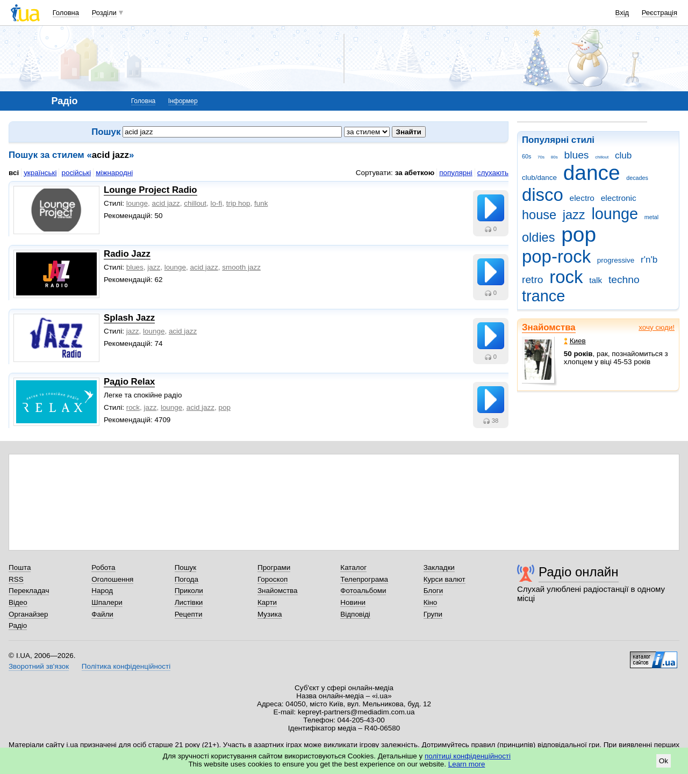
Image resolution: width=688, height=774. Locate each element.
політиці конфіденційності (468, 756)
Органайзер (28, 614)
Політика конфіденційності (126, 666)
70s (541, 157)
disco (542, 195)
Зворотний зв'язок (39, 666)
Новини (353, 602)
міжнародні (114, 173)
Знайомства (549, 327)
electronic (618, 197)
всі (14, 173)
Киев (575, 341)
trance (543, 296)
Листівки (189, 602)
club (623, 155)
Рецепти (189, 614)
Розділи (104, 13)
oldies (538, 237)
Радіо (18, 625)
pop (578, 234)
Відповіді (355, 614)
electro (582, 197)
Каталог (353, 567)
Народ (102, 591)
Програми (273, 567)
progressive (615, 260)
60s (526, 156)
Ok (663, 761)
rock (566, 277)
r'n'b (649, 260)
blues (576, 155)
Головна (66, 13)
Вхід (622, 13)
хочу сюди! (657, 327)
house (539, 215)
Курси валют (444, 579)
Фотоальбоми (363, 591)
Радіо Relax (129, 382)
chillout (601, 157)
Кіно (431, 602)
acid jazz (166, 203)
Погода (186, 579)
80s (554, 157)
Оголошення (112, 579)
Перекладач (29, 591)
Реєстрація (659, 13)
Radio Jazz (127, 254)
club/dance (539, 177)
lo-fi (217, 203)
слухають (492, 173)
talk (595, 280)
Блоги (433, 591)
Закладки (439, 567)
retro (532, 279)
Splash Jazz (129, 318)
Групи (433, 614)
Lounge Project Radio (150, 190)
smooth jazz (241, 267)
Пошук (186, 567)
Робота (103, 567)
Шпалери (106, 602)
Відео (18, 602)
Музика (269, 614)
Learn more (466, 764)
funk (261, 203)
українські (40, 173)
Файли (102, 614)
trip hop (238, 203)
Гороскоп (272, 579)
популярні (455, 173)
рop (224, 407)
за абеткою (415, 173)
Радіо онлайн (579, 572)
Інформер (183, 101)
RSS (16, 579)
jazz (574, 215)
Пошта (20, 567)
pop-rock (556, 256)
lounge (614, 213)
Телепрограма (364, 579)
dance (591, 172)
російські (76, 173)
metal (651, 217)
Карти (267, 602)
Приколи (189, 591)
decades (637, 178)
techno (624, 279)
